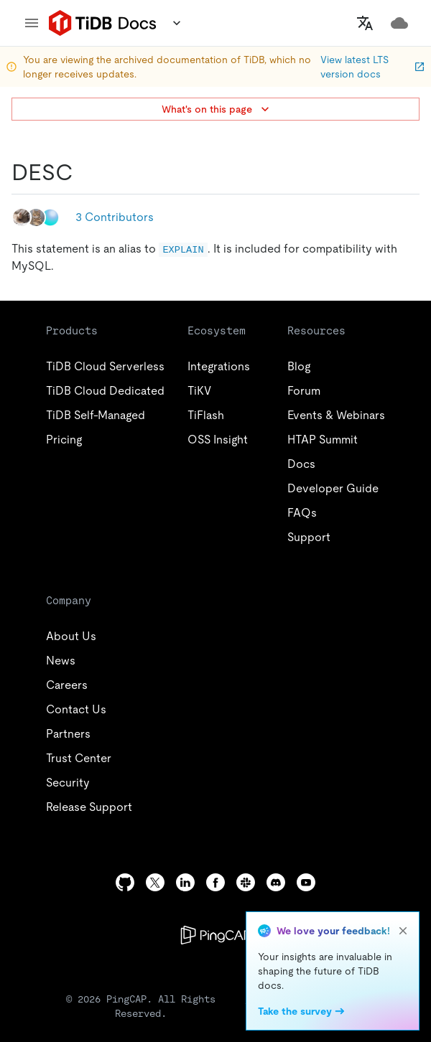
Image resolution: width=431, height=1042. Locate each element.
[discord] (276, 882)
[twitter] (155, 882)
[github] (125, 882)
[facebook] (215, 882)
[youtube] (306, 882)
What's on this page (217, 109)
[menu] (31, 23)
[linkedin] (185, 882)
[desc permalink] (84, 172)
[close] (403, 931)
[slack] (246, 882)
